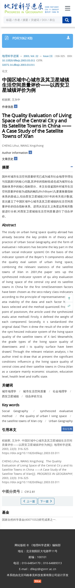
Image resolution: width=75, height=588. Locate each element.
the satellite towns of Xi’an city (22, 421)
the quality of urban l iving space (43, 416)
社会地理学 (60, 391)
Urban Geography (61, 421)
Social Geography (15, 411)
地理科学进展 (10, 56)
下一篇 (46, 501)
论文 (5, 71)
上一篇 (29, 501)
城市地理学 (9, 391)
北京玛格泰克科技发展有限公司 (37, 575)
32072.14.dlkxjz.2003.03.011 (18, 65)
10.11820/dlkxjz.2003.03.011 (18, 60)
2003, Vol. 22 (31, 56)
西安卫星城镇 (10, 396)
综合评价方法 (33, 396)
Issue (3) (48, 56)
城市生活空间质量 (34, 391)
